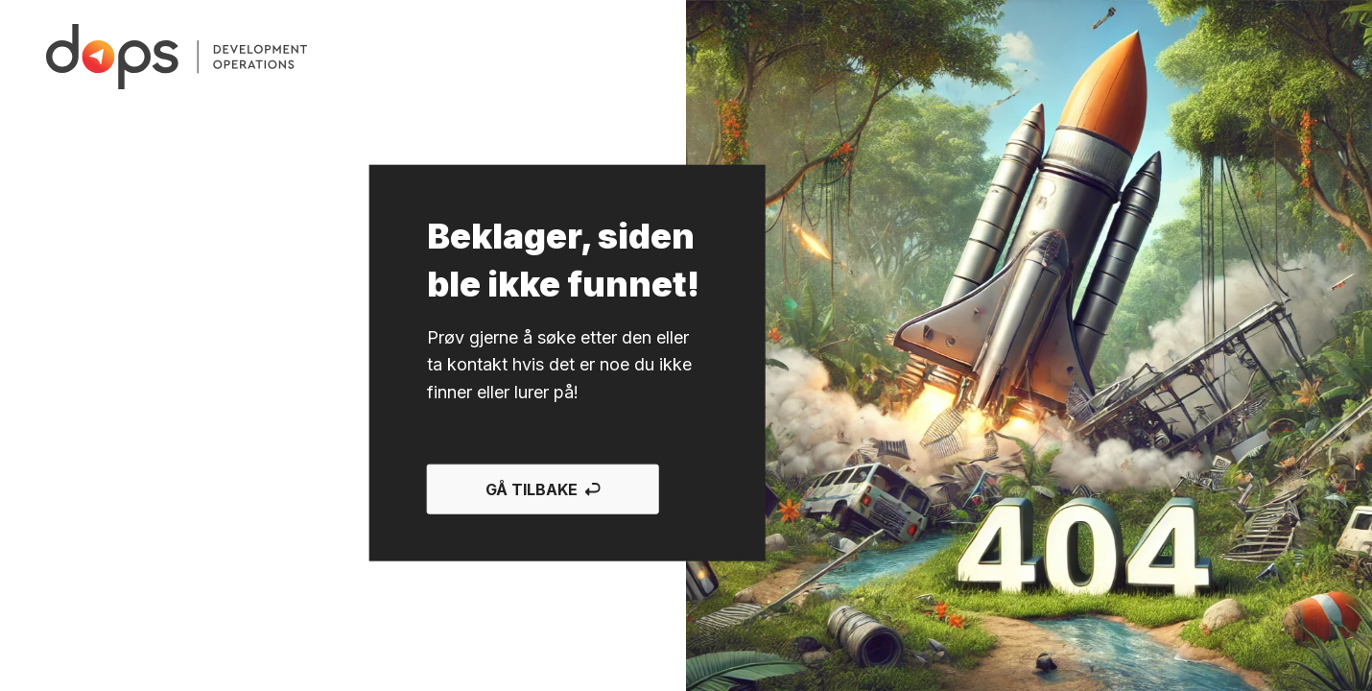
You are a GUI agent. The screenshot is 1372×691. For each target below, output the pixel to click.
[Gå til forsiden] (176, 56)
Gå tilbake (543, 489)
